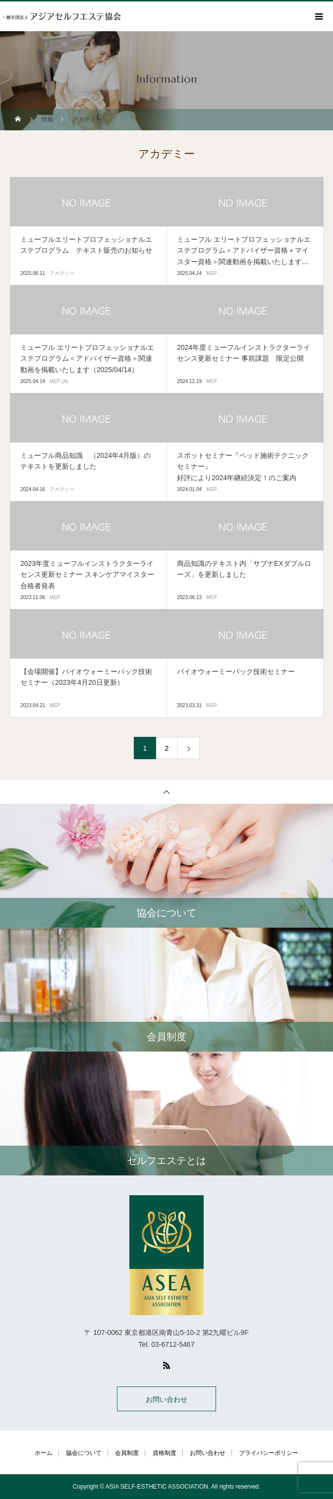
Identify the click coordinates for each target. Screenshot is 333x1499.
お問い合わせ (166, 1399)
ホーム (44, 1452)
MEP (211, 273)
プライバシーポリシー (268, 1452)
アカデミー (62, 273)
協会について (84, 1452)
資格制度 (164, 1452)
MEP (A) (59, 381)
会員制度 (127, 1452)
